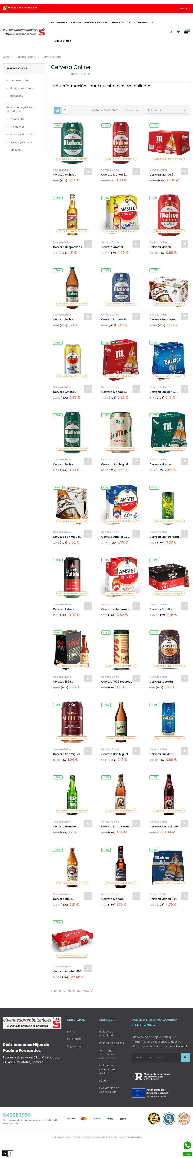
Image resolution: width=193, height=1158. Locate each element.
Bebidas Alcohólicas (22, 88)
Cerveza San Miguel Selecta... (66, 754)
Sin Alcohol (17, 126)
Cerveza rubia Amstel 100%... (116, 609)
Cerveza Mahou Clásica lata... (63, 175)
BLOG (102, 1081)
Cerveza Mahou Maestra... (112, 899)
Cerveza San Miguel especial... (162, 320)
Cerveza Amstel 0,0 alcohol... (114, 537)
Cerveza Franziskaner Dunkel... (164, 827)
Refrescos (16, 96)
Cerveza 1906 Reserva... (62, 682)
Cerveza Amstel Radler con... (112, 247)
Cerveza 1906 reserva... (116, 682)
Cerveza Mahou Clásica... (63, 320)
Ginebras (16, 150)
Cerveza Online (19, 80)
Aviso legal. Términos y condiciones (107, 1054)
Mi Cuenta (74, 1039)
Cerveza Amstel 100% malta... (67, 971)
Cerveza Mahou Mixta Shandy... (164, 537)
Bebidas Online (17, 68)
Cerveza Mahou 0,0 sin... (162, 899)
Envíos (71, 1031)
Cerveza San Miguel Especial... (114, 754)
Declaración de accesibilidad (109, 1090)
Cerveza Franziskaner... (116, 826)
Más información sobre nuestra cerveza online (101, 86)
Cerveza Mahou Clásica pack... (160, 464)
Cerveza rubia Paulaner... (62, 899)
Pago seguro (75, 1046)
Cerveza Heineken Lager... (65, 827)
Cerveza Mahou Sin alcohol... (114, 320)
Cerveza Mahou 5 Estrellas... (113, 175)
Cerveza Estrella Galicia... (64, 609)
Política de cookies (111, 1043)
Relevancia (167, 110)
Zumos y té (17, 119)
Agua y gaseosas (21, 142)
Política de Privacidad (106, 1033)
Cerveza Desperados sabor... (67, 247)
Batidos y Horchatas (22, 134)
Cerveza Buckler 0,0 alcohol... (162, 392)
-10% (58, 125)
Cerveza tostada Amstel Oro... (161, 682)
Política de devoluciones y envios (109, 1069)
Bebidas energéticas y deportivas (20, 109)
